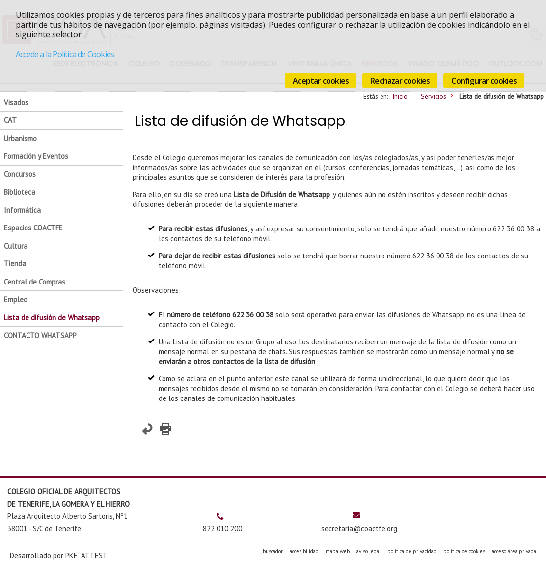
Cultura (15, 246)
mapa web (338, 551)
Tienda (15, 263)
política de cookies (464, 551)
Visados (16, 102)
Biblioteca (19, 192)
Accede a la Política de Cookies (65, 54)
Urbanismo (20, 138)
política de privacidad (412, 551)
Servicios (433, 96)
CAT (10, 120)
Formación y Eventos (36, 156)
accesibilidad (304, 551)
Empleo (15, 299)
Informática (22, 210)
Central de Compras (34, 281)
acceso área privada (514, 551)
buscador (273, 551)
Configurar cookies (484, 80)
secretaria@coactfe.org (359, 528)
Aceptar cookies (321, 80)
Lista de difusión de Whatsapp (52, 317)
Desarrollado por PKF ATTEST (59, 555)
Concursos (20, 174)
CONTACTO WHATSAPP (40, 335)
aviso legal (368, 551)
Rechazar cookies (400, 80)
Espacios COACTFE (33, 227)
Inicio (400, 96)
